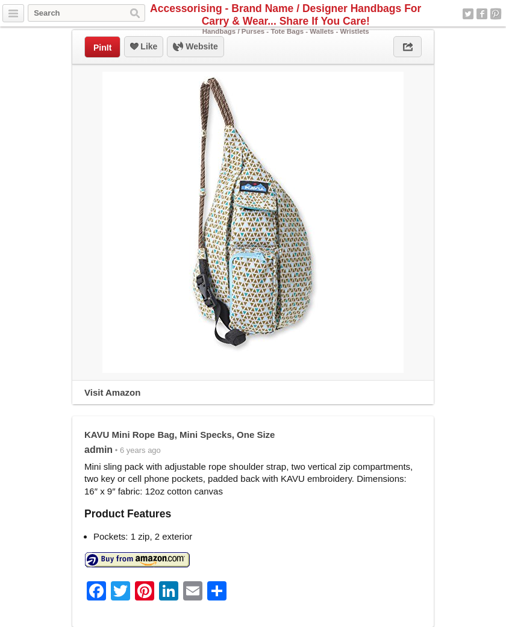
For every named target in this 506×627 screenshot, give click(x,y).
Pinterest (496, 14)
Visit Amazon (112, 392)
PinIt (102, 47)
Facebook (482, 14)
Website (195, 47)
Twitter (468, 14)
